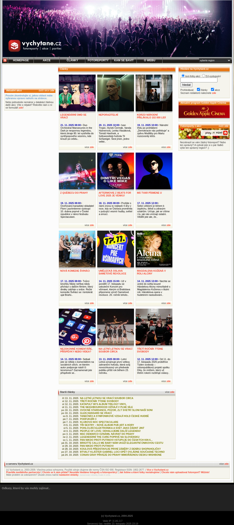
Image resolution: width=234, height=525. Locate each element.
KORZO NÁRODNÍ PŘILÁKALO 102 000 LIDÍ (151, 116)
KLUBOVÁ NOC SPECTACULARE (99, 422)
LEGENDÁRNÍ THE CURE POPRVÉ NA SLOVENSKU (110, 437)
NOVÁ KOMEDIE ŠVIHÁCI (75, 270)
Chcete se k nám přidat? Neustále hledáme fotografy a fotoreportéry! (79, 472)
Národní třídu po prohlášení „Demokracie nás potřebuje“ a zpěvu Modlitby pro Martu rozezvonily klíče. (153, 130)
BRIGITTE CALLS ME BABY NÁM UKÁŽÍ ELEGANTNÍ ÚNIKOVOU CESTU (121, 442)
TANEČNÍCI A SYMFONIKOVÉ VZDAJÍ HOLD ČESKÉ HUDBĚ (114, 416)
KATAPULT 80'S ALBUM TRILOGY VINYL (103, 404)
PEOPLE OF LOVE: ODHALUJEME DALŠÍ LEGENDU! (110, 431)
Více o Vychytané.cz (157, 470)
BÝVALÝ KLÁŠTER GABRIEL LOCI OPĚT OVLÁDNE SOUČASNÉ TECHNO (122, 451)
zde (52, 90)
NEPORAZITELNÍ (108, 114)
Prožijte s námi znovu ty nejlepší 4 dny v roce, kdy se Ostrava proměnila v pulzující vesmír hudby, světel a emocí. (115, 208)
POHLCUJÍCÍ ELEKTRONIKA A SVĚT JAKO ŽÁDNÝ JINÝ (112, 428)
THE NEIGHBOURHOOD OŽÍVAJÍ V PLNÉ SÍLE (106, 407)
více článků (167, 68)
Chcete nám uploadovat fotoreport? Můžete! (185, 472)
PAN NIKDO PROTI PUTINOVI (97, 445)
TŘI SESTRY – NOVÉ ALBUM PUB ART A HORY (107, 425)
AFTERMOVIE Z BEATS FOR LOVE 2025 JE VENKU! (115, 194)
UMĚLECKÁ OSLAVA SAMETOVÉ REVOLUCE (112, 272)
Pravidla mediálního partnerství (23, 472)
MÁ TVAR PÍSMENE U (149, 192)
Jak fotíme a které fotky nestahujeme (139, 472)
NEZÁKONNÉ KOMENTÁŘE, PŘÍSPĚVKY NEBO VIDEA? (76, 350)
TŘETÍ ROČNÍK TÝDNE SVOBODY (99, 401)
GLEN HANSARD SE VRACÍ (95, 413)
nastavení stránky (69, 475)
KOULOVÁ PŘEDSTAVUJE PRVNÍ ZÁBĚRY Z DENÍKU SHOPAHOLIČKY (120, 448)
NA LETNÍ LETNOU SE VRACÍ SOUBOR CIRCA (115, 350)
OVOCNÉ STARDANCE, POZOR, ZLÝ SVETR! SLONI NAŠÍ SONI (116, 410)
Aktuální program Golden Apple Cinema (203, 102)
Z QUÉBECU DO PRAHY (74, 192)
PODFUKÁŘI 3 (88, 419)
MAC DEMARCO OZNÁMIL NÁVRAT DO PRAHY (107, 434)
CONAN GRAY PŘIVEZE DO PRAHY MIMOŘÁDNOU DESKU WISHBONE (121, 454)
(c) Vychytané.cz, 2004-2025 (117, 515)
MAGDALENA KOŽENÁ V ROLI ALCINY (151, 272)
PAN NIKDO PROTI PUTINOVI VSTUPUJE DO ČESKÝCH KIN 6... (116, 439)
